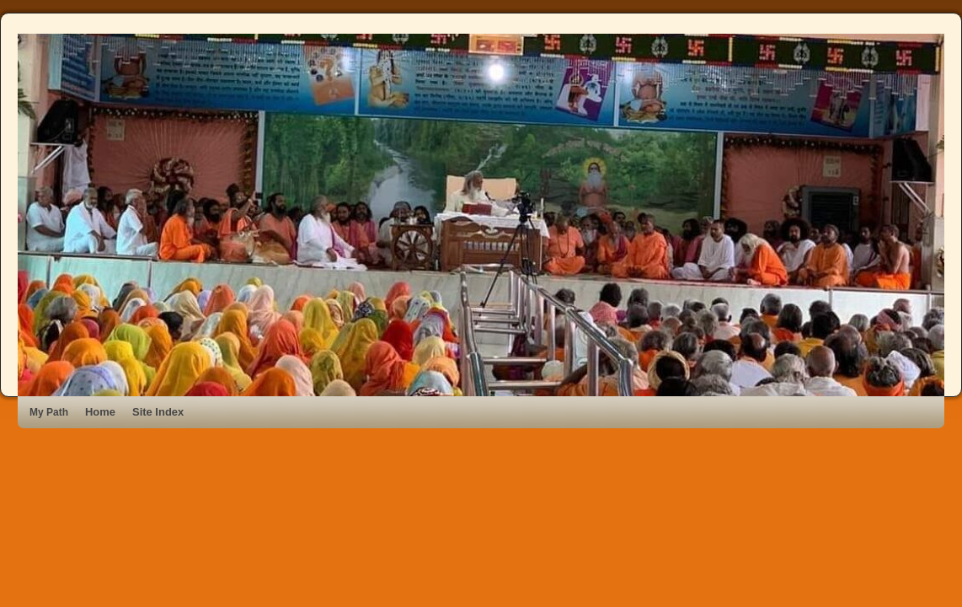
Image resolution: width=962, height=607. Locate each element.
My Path (48, 412)
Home (100, 412)
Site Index (158, 412)
